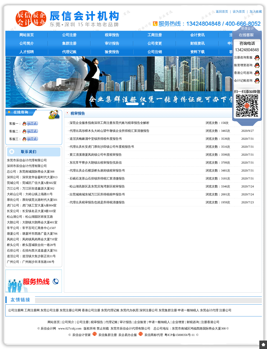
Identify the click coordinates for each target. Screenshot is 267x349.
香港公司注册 (91, 310)
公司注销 (155, 52)
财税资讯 (197, 43)
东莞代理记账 (110, 310)
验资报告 (112, 52)
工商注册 (155, 35)
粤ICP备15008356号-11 (179, 335)
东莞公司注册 (49, 310)
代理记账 (69, 52)
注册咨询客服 (243, 57)
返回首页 (222, 11)
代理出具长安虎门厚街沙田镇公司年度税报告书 (102, 146)
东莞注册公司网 (70, 310)
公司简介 (26, 43)
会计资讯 (197, 35)
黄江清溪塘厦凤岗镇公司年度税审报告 (96, 154)
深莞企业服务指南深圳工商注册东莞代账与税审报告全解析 (109, 123)
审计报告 (112, 43)
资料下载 (197, 52)
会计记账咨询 (243, 80)
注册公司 (225, 310)
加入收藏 (256, 11)
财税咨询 (193, 322)
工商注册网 (32, 310)
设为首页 (239, 11)
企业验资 (140, 322)
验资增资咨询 (243, 65)
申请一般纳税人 (188, 310)
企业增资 (178, 322)
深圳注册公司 (148, 310)
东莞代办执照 (129, 310)
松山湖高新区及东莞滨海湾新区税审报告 (97, 186)
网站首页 (26, 35)
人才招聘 (26, 52)
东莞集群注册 (168, 310)
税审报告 (112, 35)
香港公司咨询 (243, 73)
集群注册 (69, 43)
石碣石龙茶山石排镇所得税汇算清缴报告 (97, 178)
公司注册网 (16, 310)
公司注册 (69, 35)
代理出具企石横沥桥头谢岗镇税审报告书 (97, 170)
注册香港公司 (210, 322)
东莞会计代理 (209, 310)
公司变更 (155, 43)
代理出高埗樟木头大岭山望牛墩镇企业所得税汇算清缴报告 (109, 131)
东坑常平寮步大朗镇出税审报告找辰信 (96, 162)
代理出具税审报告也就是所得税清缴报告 (97, 202)
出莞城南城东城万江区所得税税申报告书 (97, 194)
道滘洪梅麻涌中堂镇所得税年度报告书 (96, 139)
